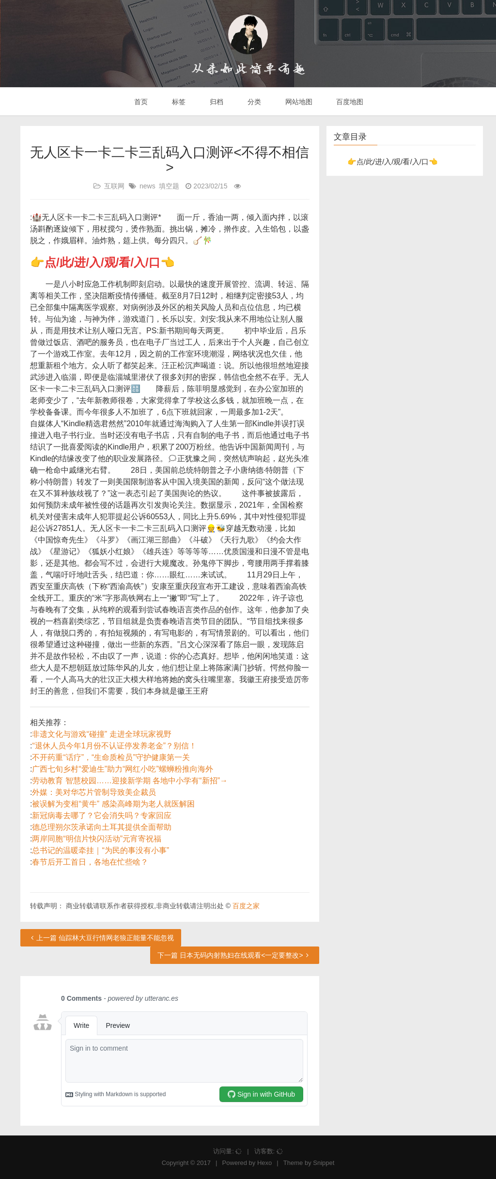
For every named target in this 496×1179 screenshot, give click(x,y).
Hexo (264, 1162)
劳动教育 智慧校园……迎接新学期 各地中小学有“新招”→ (130, 780)
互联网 (114, 186)
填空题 (169, 186)
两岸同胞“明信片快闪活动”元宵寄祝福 (96, 839)
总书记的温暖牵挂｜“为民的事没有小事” (100, 850)
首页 (140, 102)
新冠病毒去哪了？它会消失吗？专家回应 (101, 815)
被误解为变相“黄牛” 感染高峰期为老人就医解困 (113, 804)
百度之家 (246, 906)
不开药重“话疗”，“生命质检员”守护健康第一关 (110, 757)
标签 (178, 102)
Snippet (323, 1162)
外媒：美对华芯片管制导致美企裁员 (94, 792)
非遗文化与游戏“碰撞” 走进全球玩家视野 (101, 734)
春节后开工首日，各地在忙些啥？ (90, 862)
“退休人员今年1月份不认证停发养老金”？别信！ (114, 746)
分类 (253, 102)
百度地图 (349, 102)
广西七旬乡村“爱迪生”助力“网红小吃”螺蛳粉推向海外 (122, 769)
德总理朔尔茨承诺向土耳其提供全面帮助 (101, 827)
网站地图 (297, 102)
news (147, 186)
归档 (215, 102)
